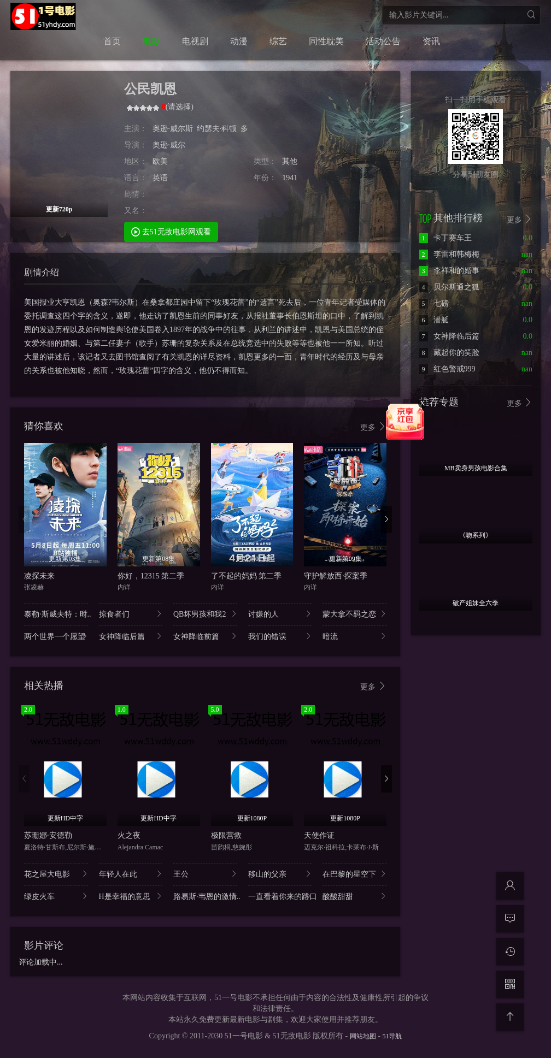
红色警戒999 (447, 369)
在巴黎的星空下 (354, 873)
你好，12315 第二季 (151, 576)
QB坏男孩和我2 (205, 613)
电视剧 (195, 41)
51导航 (392, 1036)
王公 (205, 873)
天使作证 (319, 835)
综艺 (278, 41)
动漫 (239, 41)
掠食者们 (131, 613)
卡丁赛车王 (445, 238)
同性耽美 (326, 41)
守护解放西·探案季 (335, 576)
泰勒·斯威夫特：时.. (56, 613)
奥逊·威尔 (169, 145)
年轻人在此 (131, 873)
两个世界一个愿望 (56, 636)
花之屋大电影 (56, 873)
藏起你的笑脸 (449, 352)
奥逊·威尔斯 (173, 129)
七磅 (434, 303)
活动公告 (383, 41)
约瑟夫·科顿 (217, 129)
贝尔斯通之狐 (449, 287)
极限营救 (226, 835)
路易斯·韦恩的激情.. (205, 896)
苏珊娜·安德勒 (48, 835)
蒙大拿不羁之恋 (354, 613)
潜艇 (434, 320)
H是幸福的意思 (131, 896)
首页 (112, 41)
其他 (289, 161)
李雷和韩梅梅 (449, 254)
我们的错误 (280, 636)
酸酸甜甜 (354, 896)
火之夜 (129, 835)
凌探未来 (39, 576)
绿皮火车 (56, 896)
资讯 (431, 41)
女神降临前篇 (205, 636)
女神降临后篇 (131, 636)
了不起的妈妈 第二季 (246, 576)
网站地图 (363, 1036)
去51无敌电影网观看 (171, 231)
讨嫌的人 (280, 613)
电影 (151, 41)
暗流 (354, 636)
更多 (373, 427)
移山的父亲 (280, 873)
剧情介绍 (41, 272)
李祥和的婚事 (449, 271)
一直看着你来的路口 (280, 896)
